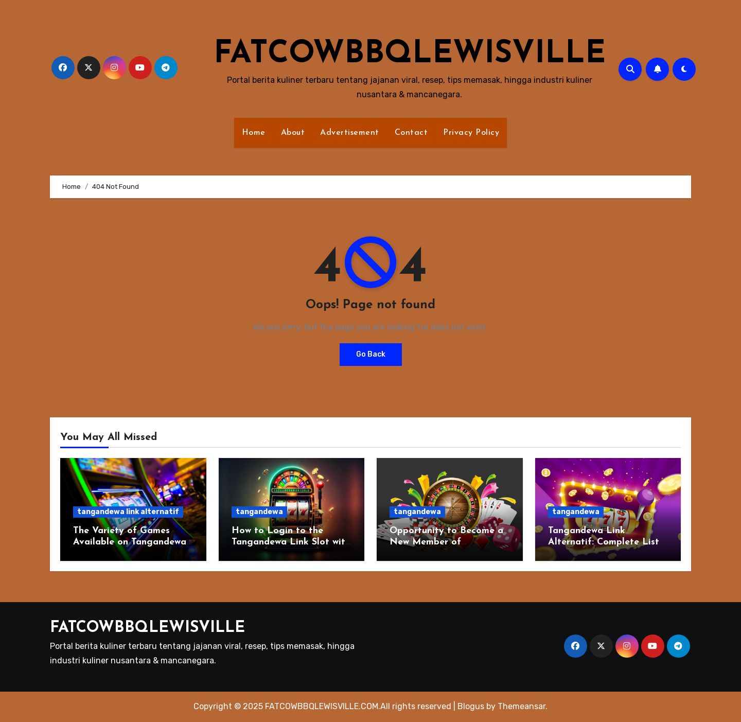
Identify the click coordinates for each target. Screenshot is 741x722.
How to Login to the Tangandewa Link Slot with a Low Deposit (291, 542)
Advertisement (349, 133)
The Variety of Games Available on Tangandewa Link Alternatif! (129, 542)
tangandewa (259, 511)
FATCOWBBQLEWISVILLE (410, 54)
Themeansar (521, 706)
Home (254, 133)
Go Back (370, 354)
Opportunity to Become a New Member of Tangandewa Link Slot (446, 542)
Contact (411, 133)
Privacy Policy (471, 133)
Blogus (470, 706)
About (293, 133)
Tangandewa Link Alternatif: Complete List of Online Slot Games (603, 542)
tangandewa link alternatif (128, 511)
